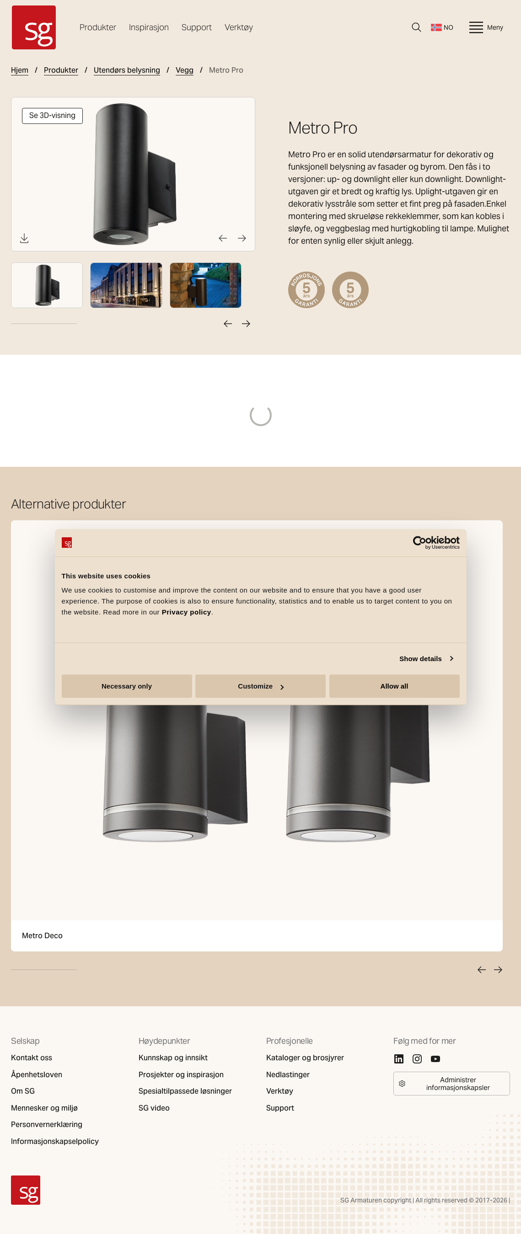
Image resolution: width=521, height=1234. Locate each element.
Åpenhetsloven (36, 1074)
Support (197, 27)
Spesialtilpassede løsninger (185, 1091)
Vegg (184, 70)
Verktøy (239, 27)
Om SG (23, 1091)
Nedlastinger (288, 1074)
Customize (261, 686)
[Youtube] (435, 1058)
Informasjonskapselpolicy (55, 1141)
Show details (420, 658)
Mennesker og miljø (44, 1108)
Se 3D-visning (52, 115)
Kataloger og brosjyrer (305, 1058)
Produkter (98, 27)
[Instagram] (417, 1058)
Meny (485, 27)
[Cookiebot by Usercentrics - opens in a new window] (420, 543)
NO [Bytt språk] (442, 27)
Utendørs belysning (127, 70)
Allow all (394, 686)
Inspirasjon (149, 27)
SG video (154, 1108)
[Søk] (416, 27)
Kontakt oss (31, 1058)
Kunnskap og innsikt (173, 1058)
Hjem (19, 70)
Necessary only (127, 686)
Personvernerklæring (46, 1124)
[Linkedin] (398, 1058)
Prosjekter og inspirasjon (181, 1074)
